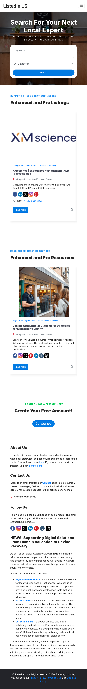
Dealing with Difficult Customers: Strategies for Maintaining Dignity (41, 327)
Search (43, 72)
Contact (46, 482)
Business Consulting (48, 166)
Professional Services (29, 166)
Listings (16, 166)
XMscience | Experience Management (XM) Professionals (41, 172)
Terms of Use (53, 678)
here (41, 462)
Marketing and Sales (27, 321)
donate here (35, 465)
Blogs (15, 321)
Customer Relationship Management (51, 321)
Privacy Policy (37, 678)
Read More (20, 209)
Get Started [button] (43, 423)
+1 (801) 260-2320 (33, 200)
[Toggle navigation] (81, 6)
